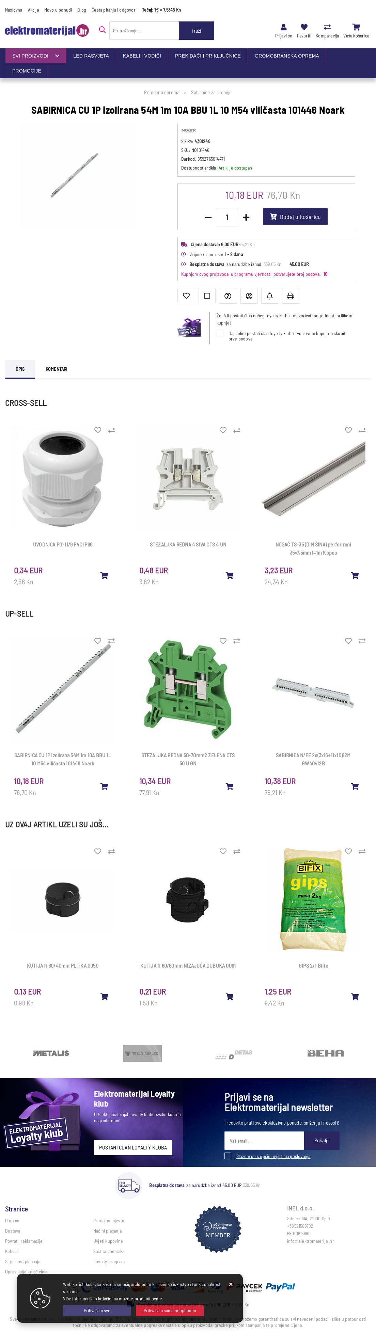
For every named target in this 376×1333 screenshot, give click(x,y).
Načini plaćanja (107, 1231)
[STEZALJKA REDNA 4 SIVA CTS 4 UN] (230, 575)
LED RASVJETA (91, 56)
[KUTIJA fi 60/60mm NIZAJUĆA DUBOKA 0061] (230, 996)
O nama (12, 1220)
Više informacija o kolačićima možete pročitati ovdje (112, 1298)
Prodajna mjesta (108, 1220)
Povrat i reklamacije (24, 1241)
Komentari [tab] (56, 369)
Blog (81, 10)
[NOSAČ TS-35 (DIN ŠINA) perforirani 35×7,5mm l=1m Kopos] (355, 575)
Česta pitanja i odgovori (114, 10)
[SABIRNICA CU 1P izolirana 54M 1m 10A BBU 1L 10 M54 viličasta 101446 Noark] (104, 786)
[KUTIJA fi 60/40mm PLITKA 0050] (104, 996)
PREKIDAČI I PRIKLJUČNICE (208, 56)
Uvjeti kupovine (108, 1241)
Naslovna (13, 10)
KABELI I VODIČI (142, 56)
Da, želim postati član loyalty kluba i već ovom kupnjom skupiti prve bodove (288, 336)
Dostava (12, 1231)
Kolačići (12, 1251)
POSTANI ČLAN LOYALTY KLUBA (133, 1147)
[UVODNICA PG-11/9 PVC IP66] (104, 575)
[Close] (97, 1310)
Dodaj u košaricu (295, 216)
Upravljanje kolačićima (26, 1271)
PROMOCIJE (26, 71)
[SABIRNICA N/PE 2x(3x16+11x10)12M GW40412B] (355, 786)
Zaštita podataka (108, 1251)
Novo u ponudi (58, 10)
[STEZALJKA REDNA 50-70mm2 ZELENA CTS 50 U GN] (230, 786)
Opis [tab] (20, 369)
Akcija (33, 10)
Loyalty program (109, 1261)
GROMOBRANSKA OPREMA (287, 56)
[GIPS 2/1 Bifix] (355, 996)
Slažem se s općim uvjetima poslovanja (273, 1156)
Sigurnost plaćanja (23, 1261)
